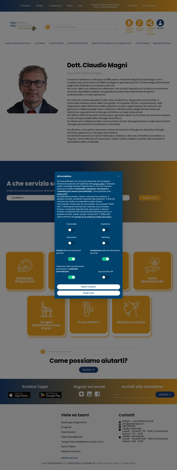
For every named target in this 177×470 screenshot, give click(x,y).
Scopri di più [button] (88, 293)
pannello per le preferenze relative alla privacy (92, 217)
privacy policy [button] (99, 184)
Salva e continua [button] (88, 287)
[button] (118, 176)
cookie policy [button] (62, 194)
